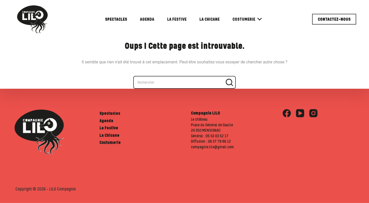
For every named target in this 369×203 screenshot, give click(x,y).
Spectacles (116, 19)
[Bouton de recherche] (229, 82)
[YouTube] (300, 113)
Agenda (147, 19)
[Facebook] (287, 113)
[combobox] (178, 82)
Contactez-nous (334, 19)
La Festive (177, 19)
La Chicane (209, 19)
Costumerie (247, 19)
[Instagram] (313, 113)
